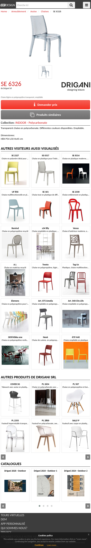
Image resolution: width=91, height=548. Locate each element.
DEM (4, 519)
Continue (39, 545)
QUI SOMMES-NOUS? (14, 528)
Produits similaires (45, 115)
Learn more (51, 545)
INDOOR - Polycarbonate (31, 123)
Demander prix (45, 105)
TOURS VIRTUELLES (12, 515)
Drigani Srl (7, 88)
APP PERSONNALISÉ (13, 524)
